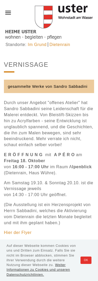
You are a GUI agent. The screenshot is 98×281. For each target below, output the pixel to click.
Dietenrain (59, 44)
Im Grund (37, 44)
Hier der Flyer (18, 232)
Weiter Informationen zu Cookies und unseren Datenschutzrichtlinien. (38, 270)
